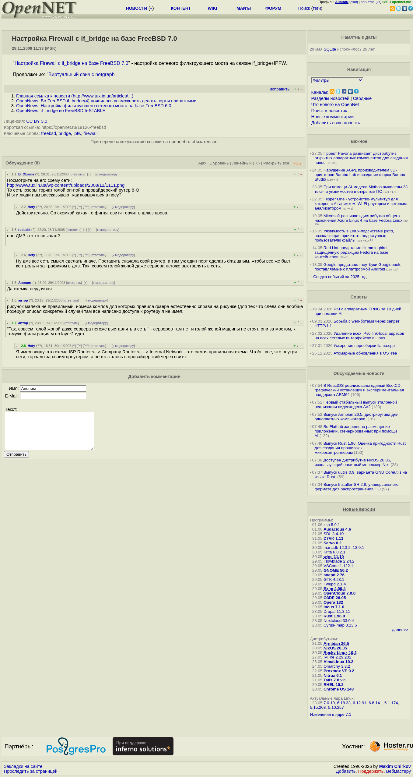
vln (342, 680)
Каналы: (319, 92)
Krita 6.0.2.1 (334, 552)
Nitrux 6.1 (333, 675)
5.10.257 (336, 707)
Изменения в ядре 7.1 (330, 714)
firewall (91, 133)
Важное (359, 141)
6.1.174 (391, 703)
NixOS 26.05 (335, 648)
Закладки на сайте (23, 766)
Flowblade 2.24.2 (339, 561)
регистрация (370, 2)
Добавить (346, 771)
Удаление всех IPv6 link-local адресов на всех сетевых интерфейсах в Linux (359, 335)
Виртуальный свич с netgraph (81, 74)
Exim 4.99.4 (335, 588)
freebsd (48, 133)
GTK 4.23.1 (334, 579)
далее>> (400, 629)
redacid (24, 229)
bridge (64, 133)
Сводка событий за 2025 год (339, 276)
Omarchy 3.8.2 (337, 666)
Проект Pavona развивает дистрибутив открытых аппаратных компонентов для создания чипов (361, 158)
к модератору (107, 174)
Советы (358, 297)
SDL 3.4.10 (334, 534)
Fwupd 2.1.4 (335, 584)
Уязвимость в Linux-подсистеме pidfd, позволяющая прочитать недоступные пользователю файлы (354, 235)
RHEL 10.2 (334, 684)
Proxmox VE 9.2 (339, 671)
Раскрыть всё (276, 163)
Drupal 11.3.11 (337, 611)
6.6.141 (375, 703)
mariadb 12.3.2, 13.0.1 (344, 547)
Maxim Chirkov (395, 766)
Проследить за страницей (31, 771)
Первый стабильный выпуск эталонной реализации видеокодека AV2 (355, 404)
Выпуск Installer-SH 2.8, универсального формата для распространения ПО (356, 486)
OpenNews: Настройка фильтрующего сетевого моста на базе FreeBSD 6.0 (93, 105)
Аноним (25, 282)
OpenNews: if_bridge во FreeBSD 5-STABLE (60, 110)
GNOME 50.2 (336, 570)
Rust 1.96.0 (334, 616)
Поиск (304, 8)
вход (354, 2)
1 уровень (219, 163)
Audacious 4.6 (337, 529)
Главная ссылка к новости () (74, 96)
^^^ (86, 207)
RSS (296, 163)
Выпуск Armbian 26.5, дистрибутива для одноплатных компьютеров (356, 416)
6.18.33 (343, 703)
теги (317, 8)
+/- (257, 163)
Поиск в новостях (329, 110)
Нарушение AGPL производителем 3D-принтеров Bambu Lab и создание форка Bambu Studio (359, 175)
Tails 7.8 (331, 680)
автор (23, 300)
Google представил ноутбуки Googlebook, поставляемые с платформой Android (357, 266)
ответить (77, 174)
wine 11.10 (334, 556)
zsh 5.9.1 (332, 524)
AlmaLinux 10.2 (338, 661)
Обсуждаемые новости (359, 373)
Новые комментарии (332, 116)
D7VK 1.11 (333, 538)
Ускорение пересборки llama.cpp (364, 345)
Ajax (202, 163)
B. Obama (26, 174)
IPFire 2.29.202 (337, 657)
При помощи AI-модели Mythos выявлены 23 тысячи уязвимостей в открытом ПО (361, 189)
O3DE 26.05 (335, 597)
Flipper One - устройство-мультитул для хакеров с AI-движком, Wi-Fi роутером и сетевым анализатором (360, 203)
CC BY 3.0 (36, 121)
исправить (279, 89)
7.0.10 (329, 703)
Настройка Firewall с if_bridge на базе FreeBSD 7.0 (71, 63)
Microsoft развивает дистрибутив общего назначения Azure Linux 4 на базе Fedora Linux (358, 218)
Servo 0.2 (332, 543)
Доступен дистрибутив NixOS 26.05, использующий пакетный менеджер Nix (352, 462)
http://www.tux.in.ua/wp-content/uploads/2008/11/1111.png (65, 185)
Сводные (362, 98)
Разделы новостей (330, 98)
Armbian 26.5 (336, 643)
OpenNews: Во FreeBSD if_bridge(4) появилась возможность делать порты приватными (106, 100)
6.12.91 (359, 703)
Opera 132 (333, 602)
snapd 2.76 (334, 575)
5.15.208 (318, 707)
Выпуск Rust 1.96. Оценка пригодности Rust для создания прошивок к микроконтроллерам (360, 448)
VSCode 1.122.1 (338, 565)
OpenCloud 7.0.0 (339, 593)
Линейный (242, 163)
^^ (79, 207)
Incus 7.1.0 (334, 607)
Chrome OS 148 (339, 689)
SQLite (330, 49)
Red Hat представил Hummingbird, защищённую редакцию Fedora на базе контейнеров (351, 252)
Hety (31, 207)
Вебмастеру (398, 771)
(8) (37, 163)
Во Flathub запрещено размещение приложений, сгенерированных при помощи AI (355, 431)
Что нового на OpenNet (335, 104)
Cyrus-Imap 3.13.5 (340, 625)
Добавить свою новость (335, 122)
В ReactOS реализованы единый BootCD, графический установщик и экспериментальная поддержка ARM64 (359, 390)
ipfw (77, 133)
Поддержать (371, 771)
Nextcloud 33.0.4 (339, 620)
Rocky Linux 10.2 (340, 652)
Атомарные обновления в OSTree (365, 353)
